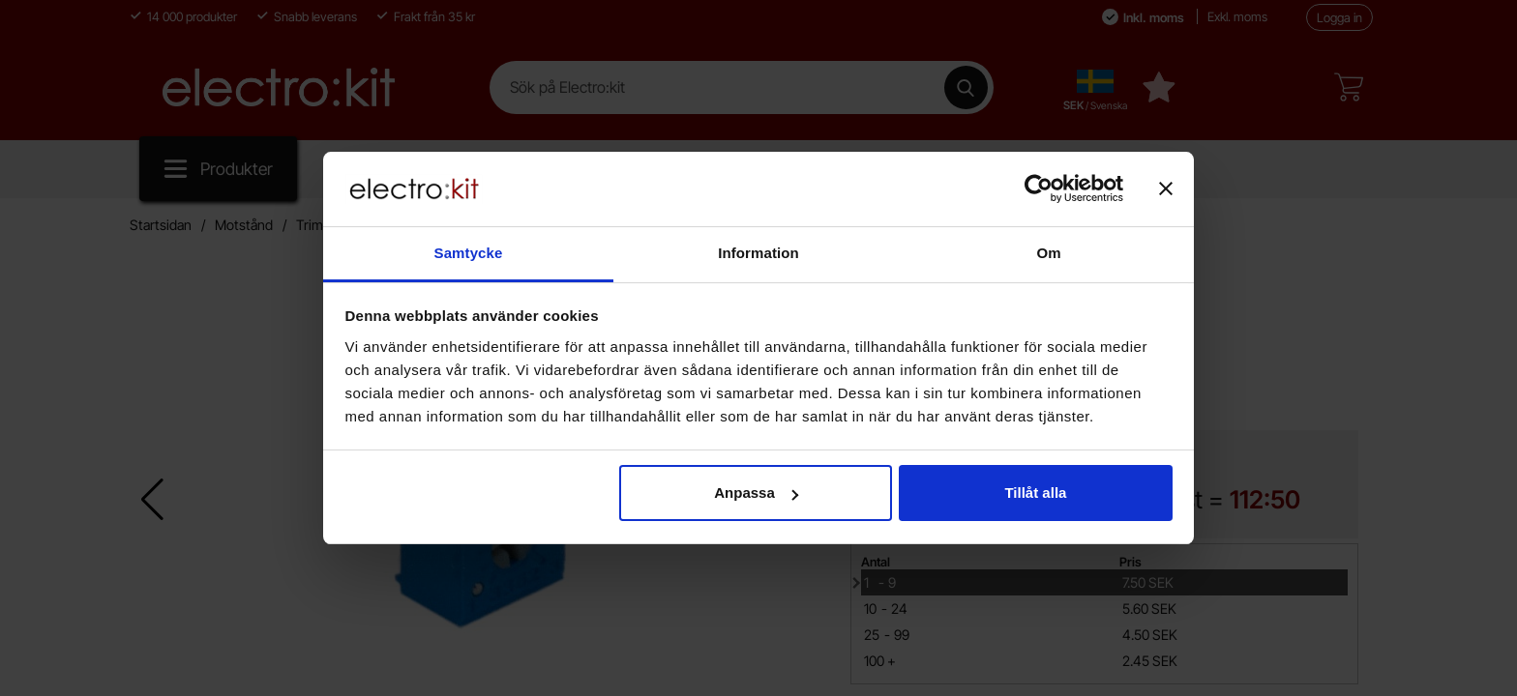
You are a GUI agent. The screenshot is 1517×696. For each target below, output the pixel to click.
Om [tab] (1048, 253)
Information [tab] (758, 253)
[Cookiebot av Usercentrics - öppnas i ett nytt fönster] (1038, 188)
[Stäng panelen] (1166, 188)
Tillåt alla (1035, 492)
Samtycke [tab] (468, 253)
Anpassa (756, 492)
